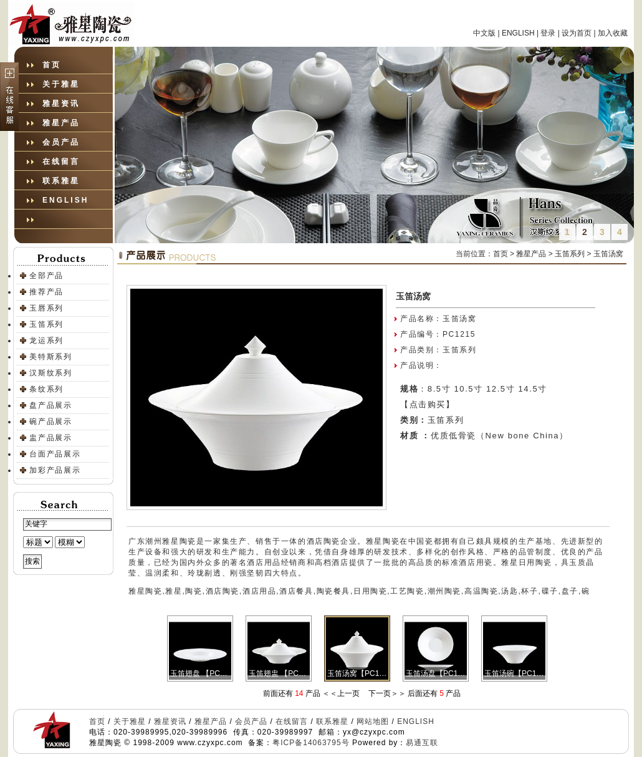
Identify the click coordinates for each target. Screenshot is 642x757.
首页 (51, 64)
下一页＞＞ (387, 693)
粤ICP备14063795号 (310, 742)
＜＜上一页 (341, 693)
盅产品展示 (50, 437)
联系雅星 (61, 180)
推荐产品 (46, 291)
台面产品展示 (55, 454)
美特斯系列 (50, 356)
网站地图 (373, 721)
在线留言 (61, 161)
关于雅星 (61, 84)
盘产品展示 (50, 405)
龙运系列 (46, 340)
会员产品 (61, 142)
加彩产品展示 (55, 470)
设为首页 (577, 33)
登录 (547, 33)
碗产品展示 (50, 421)
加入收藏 (613, 33)
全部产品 (46, 275)
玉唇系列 (46, 308)
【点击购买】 (427, 404)
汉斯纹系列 (50, 373)
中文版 (484, 33)
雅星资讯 (61, 103)
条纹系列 (46, 389)
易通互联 (422, 742)
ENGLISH (518, 33)
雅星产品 (61, 122)
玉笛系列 (46, 324)
